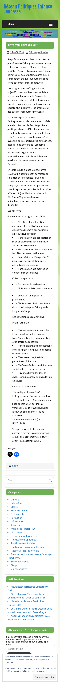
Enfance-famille (19, 510)
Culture (15, 499)
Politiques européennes (23, 539)
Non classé (16, 532)
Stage (14, 565)
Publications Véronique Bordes (27, 546)
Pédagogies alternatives (24, 536)
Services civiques (20, 561)
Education (16, 503)
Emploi (15, 465)
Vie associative (19, 568)
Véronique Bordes (38, 52)
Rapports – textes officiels (25, 550)
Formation (16, 517)
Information (17, 521)
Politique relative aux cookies (34, 671)
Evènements (17, 514)
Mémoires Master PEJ (23, 528)
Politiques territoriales (23, 543)
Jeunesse (15, 525)
